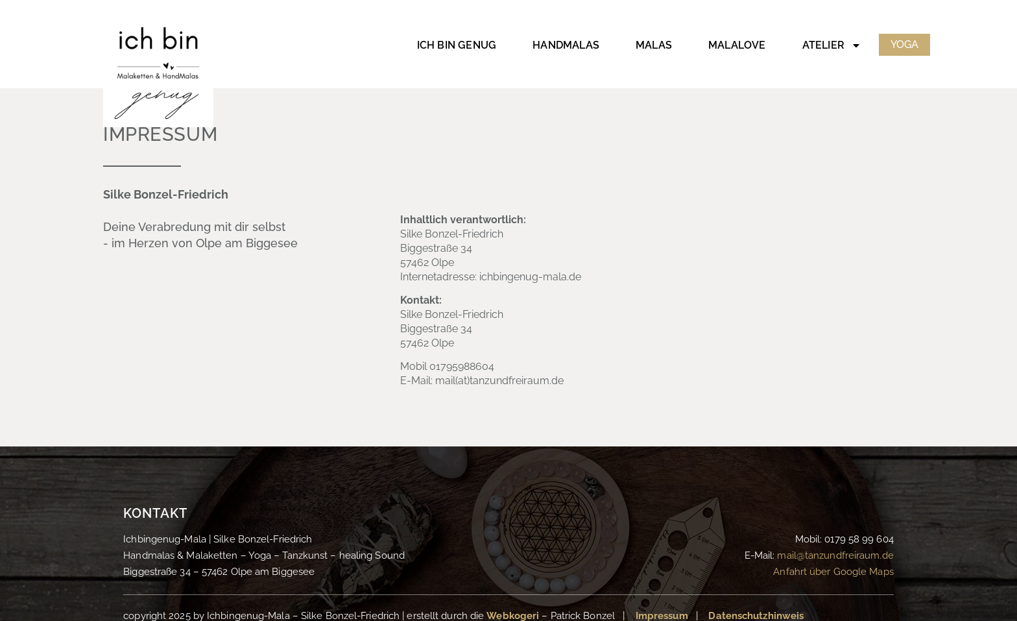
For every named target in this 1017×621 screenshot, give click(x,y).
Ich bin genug (457, 45)
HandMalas (565, 45)
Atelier (831, 45)
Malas (654, 45)
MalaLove (737, 45)
